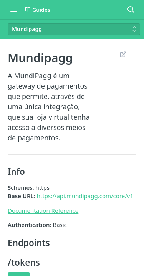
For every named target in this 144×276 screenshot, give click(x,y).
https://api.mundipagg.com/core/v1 (85, 196)
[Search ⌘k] (130, 9)
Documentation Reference (43, 210)
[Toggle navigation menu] (13, 9)
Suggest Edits (122, 54)
